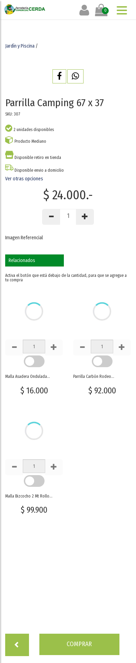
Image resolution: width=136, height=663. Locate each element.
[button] (59, 76)
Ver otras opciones (24, 179)
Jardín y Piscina (20, 46)
